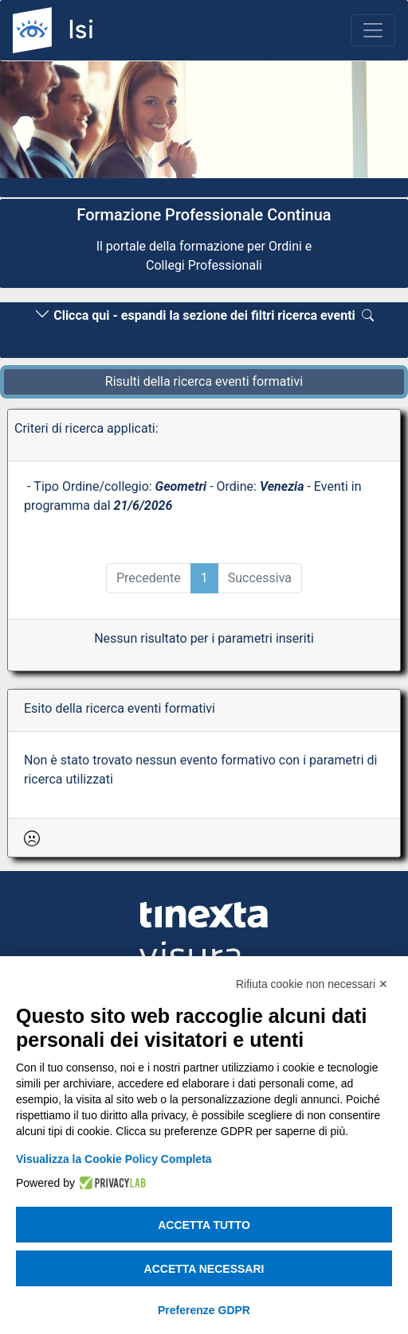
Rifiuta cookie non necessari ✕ (312, 984)
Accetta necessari (204, 1268)
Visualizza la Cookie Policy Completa (114, 1159)
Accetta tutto (204, 1225)
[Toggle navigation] (373, 30)
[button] (30, 124)
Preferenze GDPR (204, 1310)
